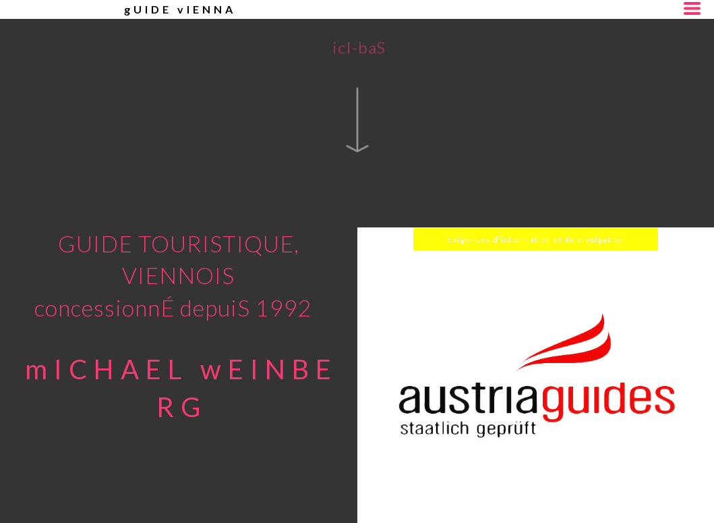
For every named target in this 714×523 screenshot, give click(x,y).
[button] (692, 8)
